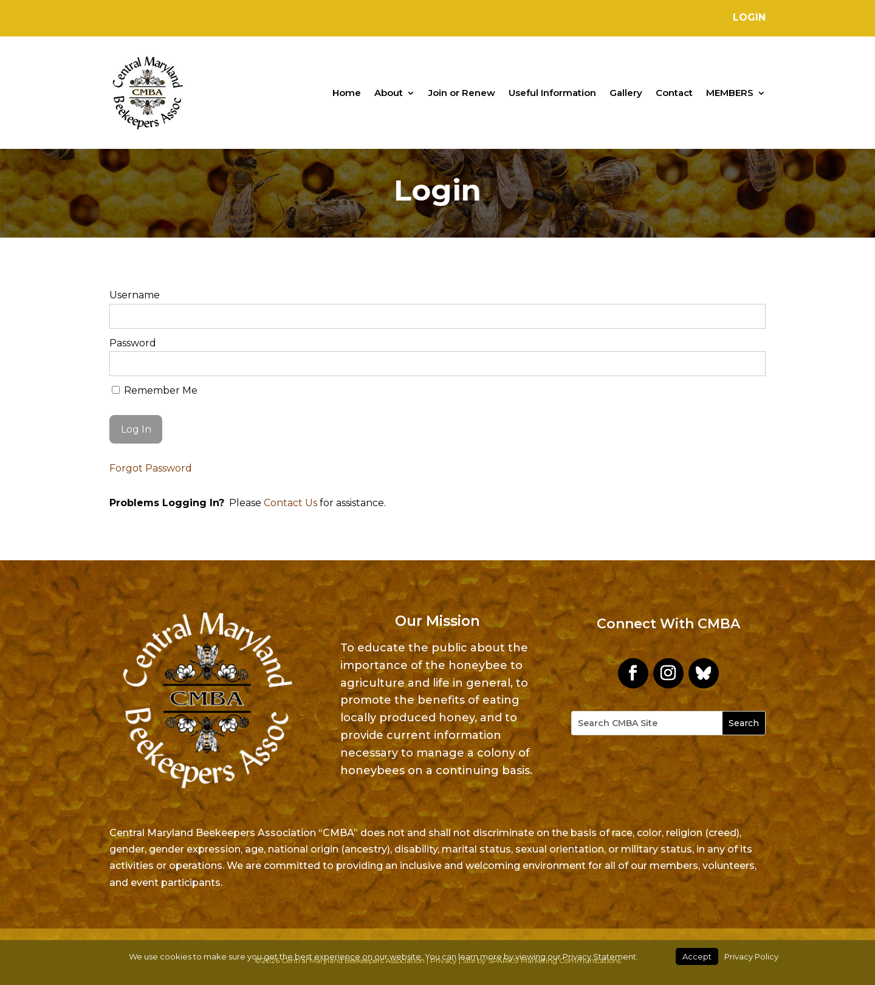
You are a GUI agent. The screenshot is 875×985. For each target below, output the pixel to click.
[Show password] (748, 363)
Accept (697, 956)
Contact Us (290, 503)
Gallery (625, 92)
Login (749, 17)
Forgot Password (150, 468)
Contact (674, 92)
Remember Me (154, 390)
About (388, 92)
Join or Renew (461, 92)
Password (132, 343)
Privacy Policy (751, 956)
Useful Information (552, 92)
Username (134, 295)
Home (346, 92)
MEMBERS (729, 92)
